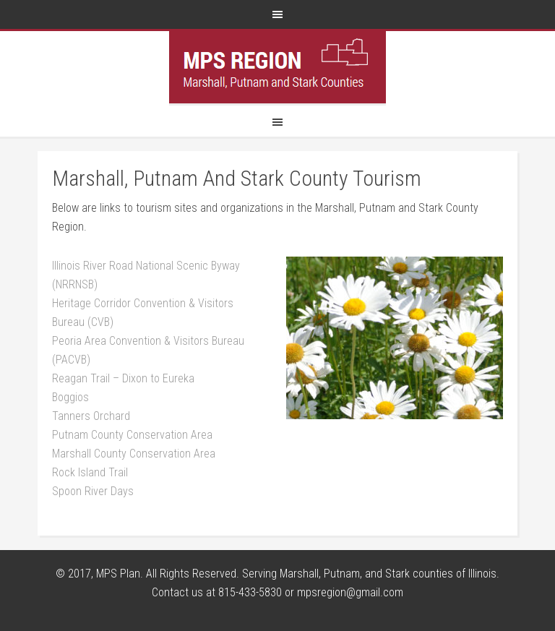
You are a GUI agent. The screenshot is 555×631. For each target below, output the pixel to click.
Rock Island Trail (90, 472)
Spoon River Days (93, 491)
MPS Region (277, 67)
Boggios (70, 397)
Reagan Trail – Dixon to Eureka (123, 378)
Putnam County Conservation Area (132, 435)
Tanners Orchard (91, 416)
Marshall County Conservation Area (133, 453)
